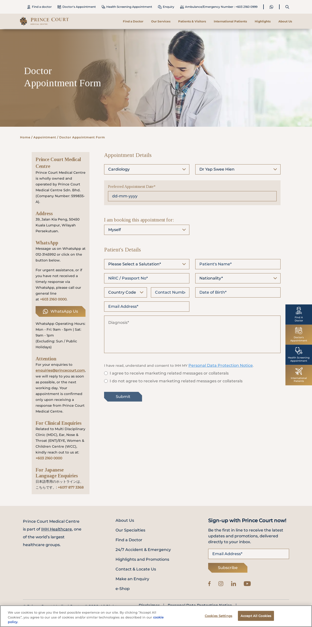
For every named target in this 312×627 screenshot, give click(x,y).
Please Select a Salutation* (134, 264)
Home (25, 137)
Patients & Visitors (192, 21)
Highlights (263, 21)
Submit (123, 396)
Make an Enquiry (132, 579)
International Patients (230, 21)
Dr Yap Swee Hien (216, 169)
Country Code (122, 292)
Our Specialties (130, 530)
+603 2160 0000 (53, 299)
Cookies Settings (218, 618)
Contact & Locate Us (136, 569)
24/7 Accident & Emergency (143, 549)
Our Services (160, 21)
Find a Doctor (133, 21)
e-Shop (123, 588)
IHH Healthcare (56, 529)
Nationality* (211, 278)
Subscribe (228, 567)
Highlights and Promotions (142, 559)
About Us (285, 21)
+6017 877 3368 (71, 487)
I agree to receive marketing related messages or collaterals (169, 373)
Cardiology (119, 169)
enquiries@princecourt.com (60, 370)
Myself (114, 229)
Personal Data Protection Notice (220, 365)
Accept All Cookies (256, 618)
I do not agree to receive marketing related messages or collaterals (176, 381)
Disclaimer (149, 606)
